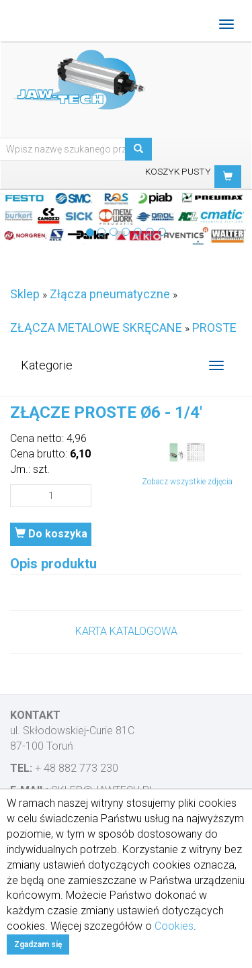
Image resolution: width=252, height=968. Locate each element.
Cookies (174, 926)
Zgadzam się (38, 944)
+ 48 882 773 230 (76, 768)
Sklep (25, 294)
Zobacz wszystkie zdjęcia (187, 481)
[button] (227, 176)
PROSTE (214, 327)
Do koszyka (51, 533)
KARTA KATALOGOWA (126, 631)
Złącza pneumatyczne (110, 294)
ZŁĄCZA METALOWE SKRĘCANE (96, 327)
